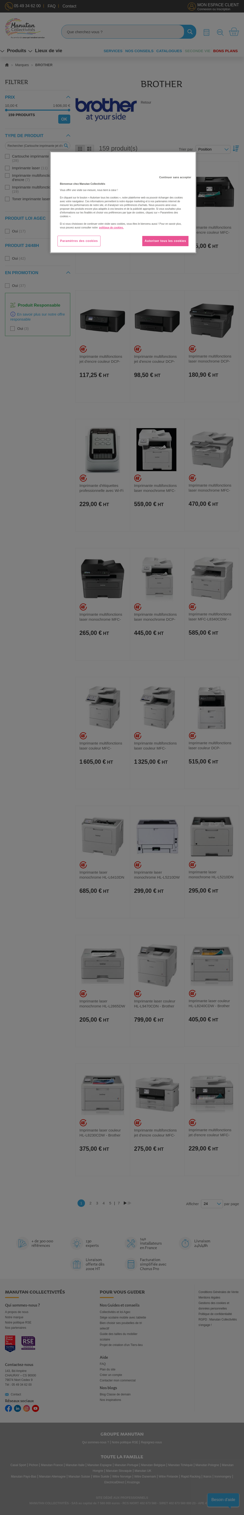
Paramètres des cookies (79, 241)
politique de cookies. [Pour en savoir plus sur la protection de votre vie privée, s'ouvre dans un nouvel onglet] (111, 227)
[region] (123, 202)
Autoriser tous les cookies (165, 241)
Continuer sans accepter (175, 177)
